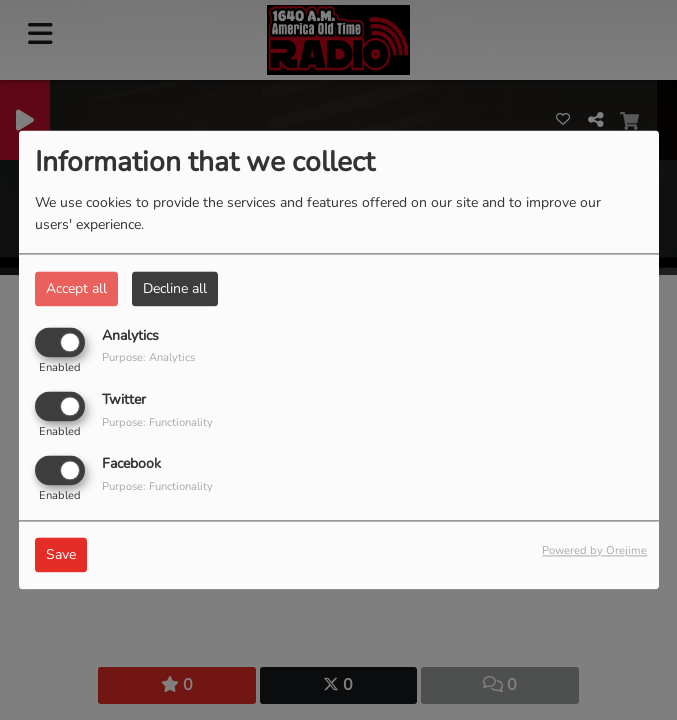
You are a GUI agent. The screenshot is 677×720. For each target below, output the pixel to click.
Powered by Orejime (594, 551)
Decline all (175, 288)
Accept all (76, 288)
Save (61, 555)
